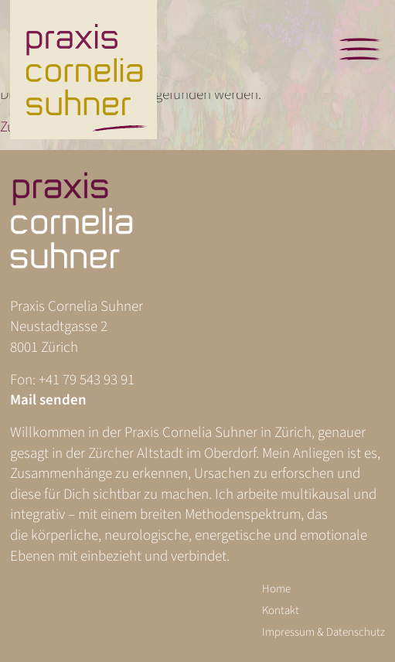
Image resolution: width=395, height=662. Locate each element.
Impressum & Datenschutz (323, 632)
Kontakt (280, 610)
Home (276, 589)
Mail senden (48, 400)
